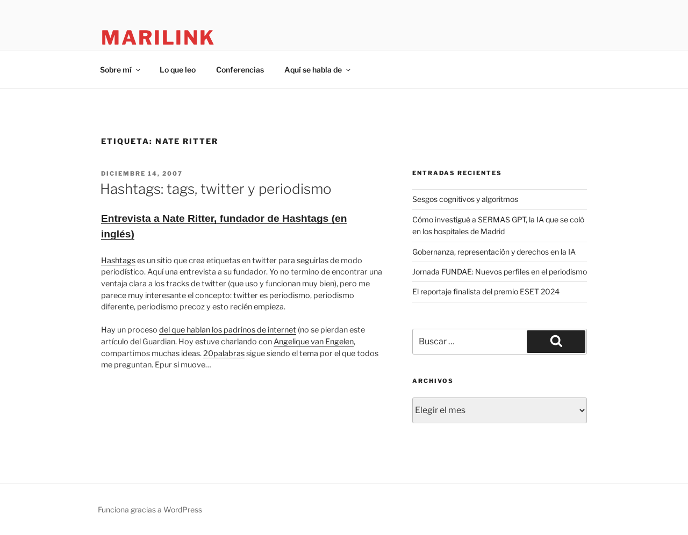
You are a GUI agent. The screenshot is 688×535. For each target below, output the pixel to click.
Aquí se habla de (318, 69)
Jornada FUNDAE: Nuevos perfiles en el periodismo (499, 271)
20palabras (224, 353)
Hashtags (118, 260)
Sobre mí (121, 69)
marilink (158, 37)
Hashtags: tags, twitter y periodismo (216, 188)
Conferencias (240, 69)
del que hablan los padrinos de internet (227, 330)
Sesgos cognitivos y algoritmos (465, 199)
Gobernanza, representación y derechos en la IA (494, 251)
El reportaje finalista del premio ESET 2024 (486, 291)
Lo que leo (178, 69)
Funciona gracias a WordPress (150, 509)
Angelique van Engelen (314, 341)
